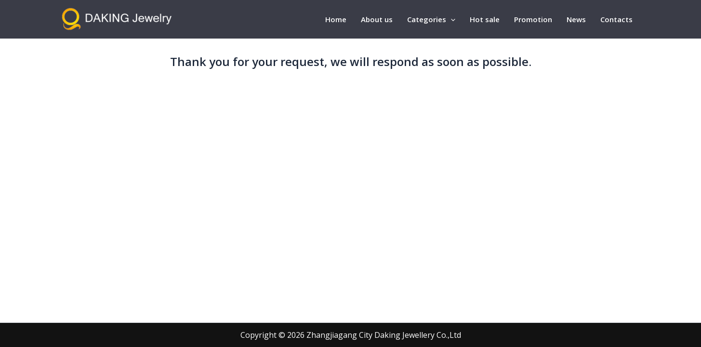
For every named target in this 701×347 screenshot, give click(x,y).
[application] (450, 19)
